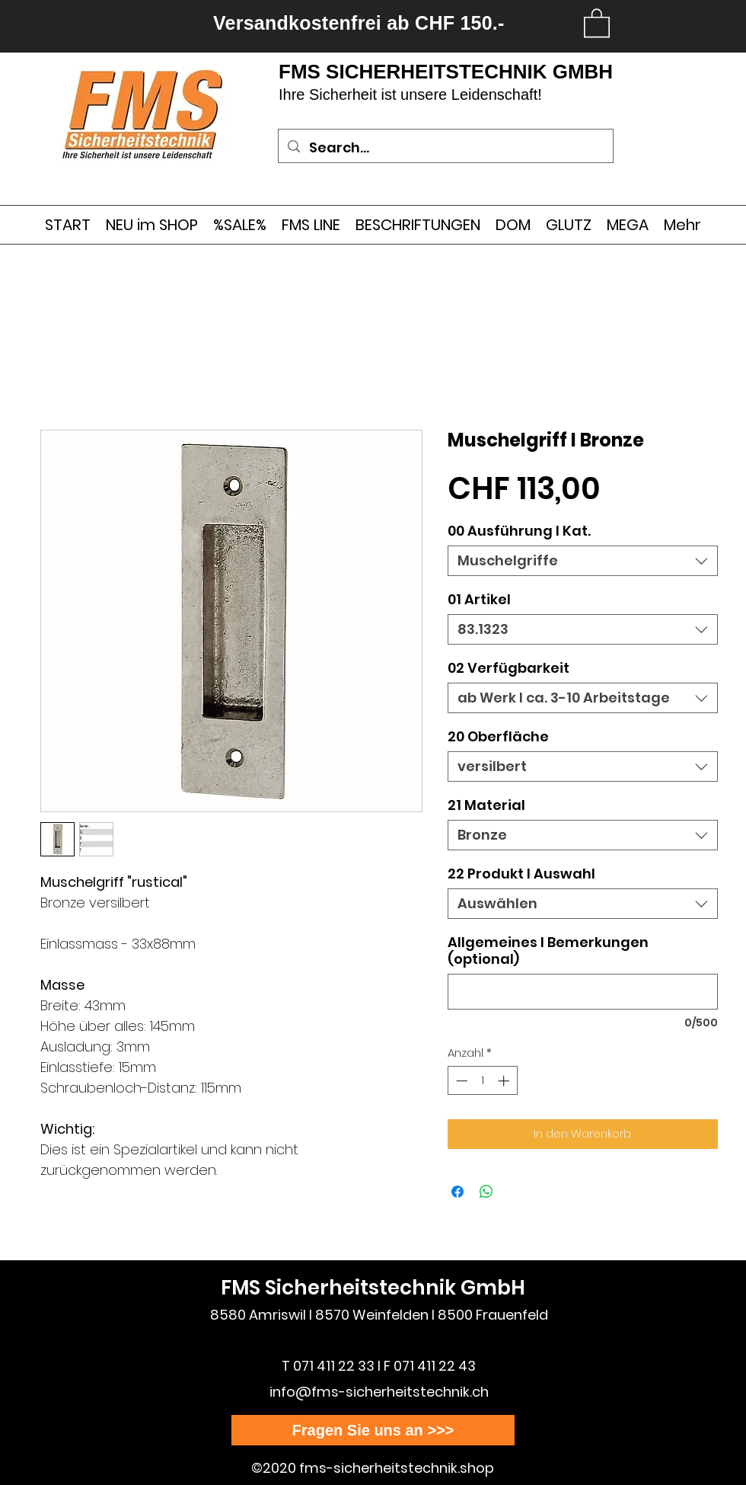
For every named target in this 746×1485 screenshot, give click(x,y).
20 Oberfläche (498, 736)
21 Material (486, 805)
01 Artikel (479, 599)
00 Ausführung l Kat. (519, 530)
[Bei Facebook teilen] (457, 1192)
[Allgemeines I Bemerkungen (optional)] (582, 992)
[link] (597, 22)
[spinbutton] (482, 1081)
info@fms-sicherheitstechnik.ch (379, 1391)
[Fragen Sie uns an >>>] (373, 1430)
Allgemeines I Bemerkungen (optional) (548, 951)
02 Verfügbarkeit (508, 667)
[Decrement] (460, 1081)
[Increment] (505, 1081)
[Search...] (445, 148)
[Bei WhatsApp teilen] (486, 1192)
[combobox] (583, 561)
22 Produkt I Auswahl (521, 873)
